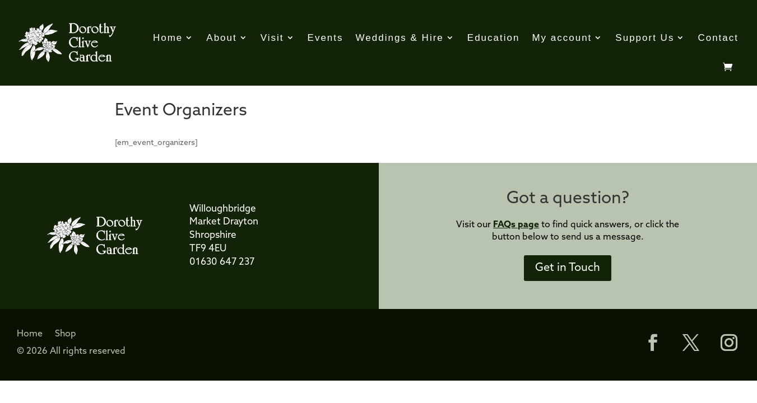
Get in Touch (567, 268)
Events (325, 37)
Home (168, 37)
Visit (272, 37)
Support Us (644, 37)
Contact (718, 37)
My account (562, 37)
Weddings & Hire (400, 37)
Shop (65, 334)
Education (493, 37)
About (221, 37)
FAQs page (516, 225)
